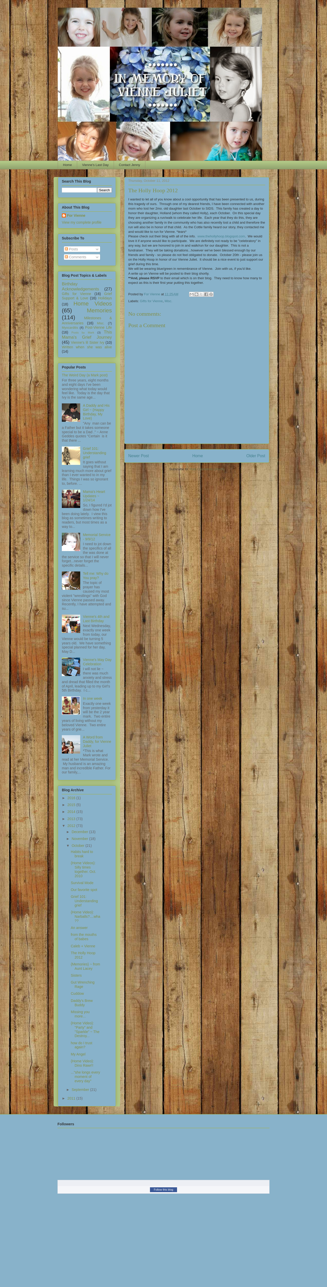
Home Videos (92, 303)
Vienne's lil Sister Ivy (87, 342)
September (81, 1090)
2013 (71, 819)
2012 (71, 826)
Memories (99, 310)
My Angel (78, 1054)
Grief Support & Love (87, 296)
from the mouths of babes (84, 937)
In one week (92, 698)
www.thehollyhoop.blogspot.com (221, 236)
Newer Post (138, 456)
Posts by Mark (83, 332)
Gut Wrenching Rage (83, 984)
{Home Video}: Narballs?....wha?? (85, 916)
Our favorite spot (84, 890)
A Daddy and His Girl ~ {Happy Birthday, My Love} (96, 411)
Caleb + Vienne (83, 946)
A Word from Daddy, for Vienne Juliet (97, 741)
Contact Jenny (129, 165)
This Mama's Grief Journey (87, 335)
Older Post (255, 456)
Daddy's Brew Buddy (82, 1003)
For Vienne (76, 215)
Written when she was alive (87, 347)
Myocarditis (70, 327)
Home (67, 165)
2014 (71, 812)
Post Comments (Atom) (207, 469)
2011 (71, 1098)
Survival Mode (82, 883)
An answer (79, 928)
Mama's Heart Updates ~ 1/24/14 (94, 496)
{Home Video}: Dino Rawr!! (82, 1063)
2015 (71, 805)
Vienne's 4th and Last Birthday (96, 619)
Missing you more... (80, 1014)
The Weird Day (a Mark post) (85, 375)
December (80, 832)
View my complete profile (81, 222)
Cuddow (77, 993)
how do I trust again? (81, 1045)
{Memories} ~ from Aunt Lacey (85, 966)
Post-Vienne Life (98, 327)
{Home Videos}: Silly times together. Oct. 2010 (83, 869)
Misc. (168, 301)
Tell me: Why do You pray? (96, 575)
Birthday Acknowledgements (80, 286)
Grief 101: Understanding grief (94, 453)
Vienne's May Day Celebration (97, 662)
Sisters (76, 975)
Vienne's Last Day (95, 165)
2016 (71, 798)
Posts (71, 249)
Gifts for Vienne (151, 301)
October (78, 846)
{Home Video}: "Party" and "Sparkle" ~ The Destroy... (85, 1029)
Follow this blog (163, 1189)
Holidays (105, 298)
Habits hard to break (82, 854)
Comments (75, 257)
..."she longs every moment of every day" (85, 1076)
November (80, 839)
